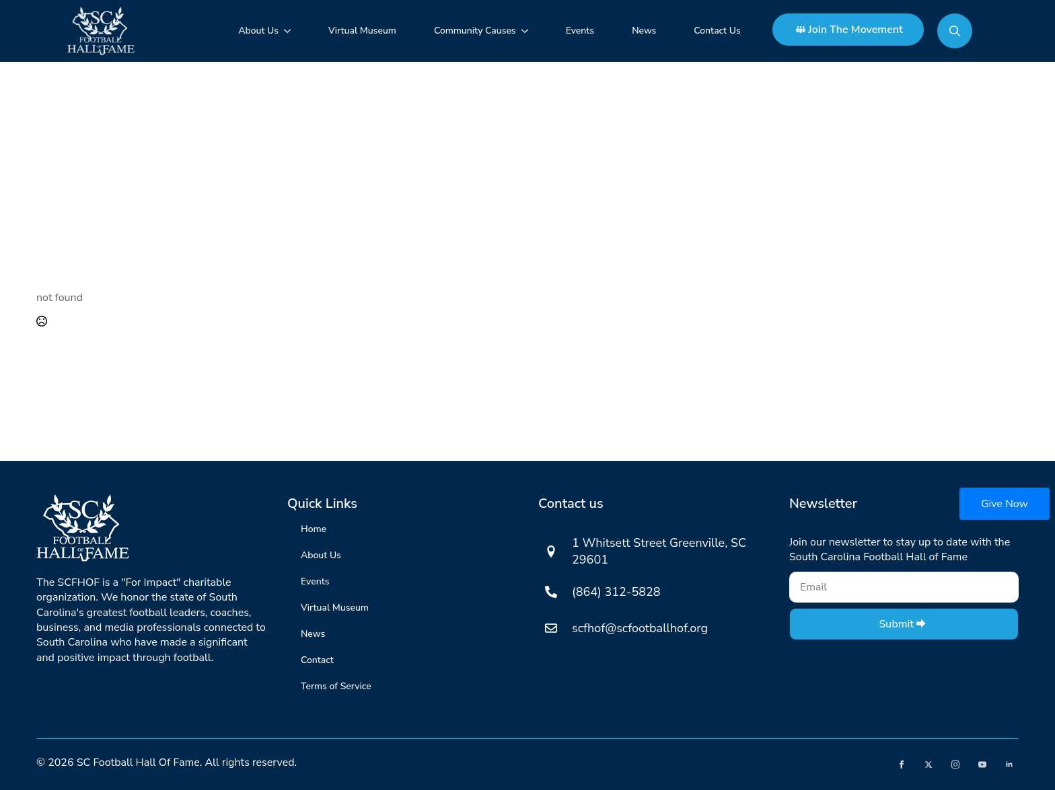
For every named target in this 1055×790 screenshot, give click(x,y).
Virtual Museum (362, 30)
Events (580, 30)
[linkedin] (1009, 764)
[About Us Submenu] (290, 31)
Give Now (1004, 503)
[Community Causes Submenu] (527, 31)
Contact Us (717, 30)
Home (313, 529)
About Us (258, 30)
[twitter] (928, 764)
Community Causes (475, 30)
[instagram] (955, 764)
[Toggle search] (954, 30)
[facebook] (901, 764)
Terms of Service (336, 686)
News (644, 30)
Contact (317, 660)
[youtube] (982, 764)
